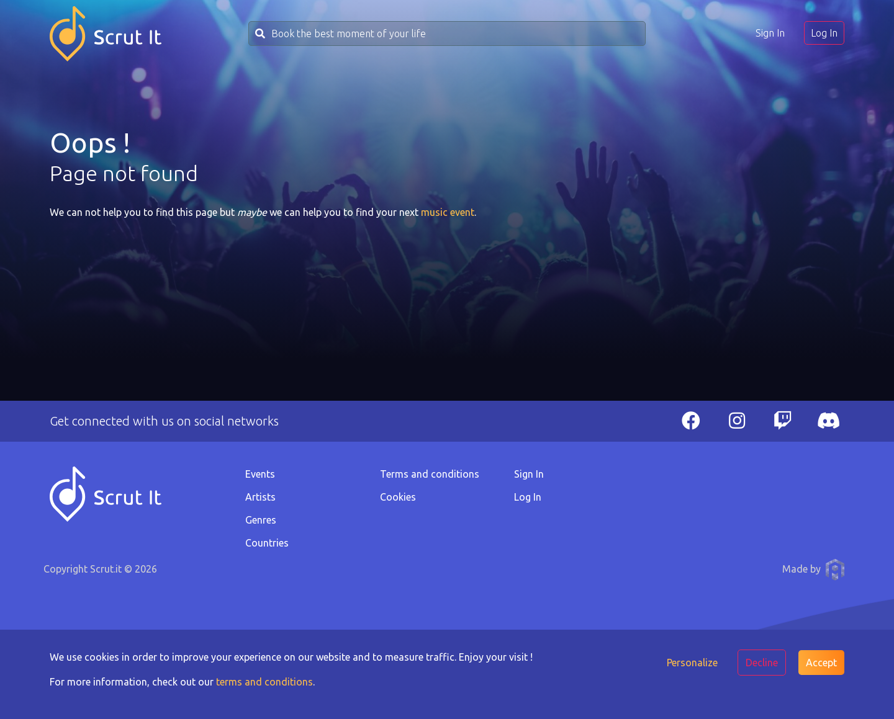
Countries (267, 542)
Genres (260, 519)
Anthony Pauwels (835, 569)
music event (447, 212)
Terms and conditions (429, 474)
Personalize (692, 662)
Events (260, 474)
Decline (762, 662)
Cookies (398, 496)
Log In (824, 32)
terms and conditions (264, 681)
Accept (821, 662)
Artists (260, 496)
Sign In (770, 32)
